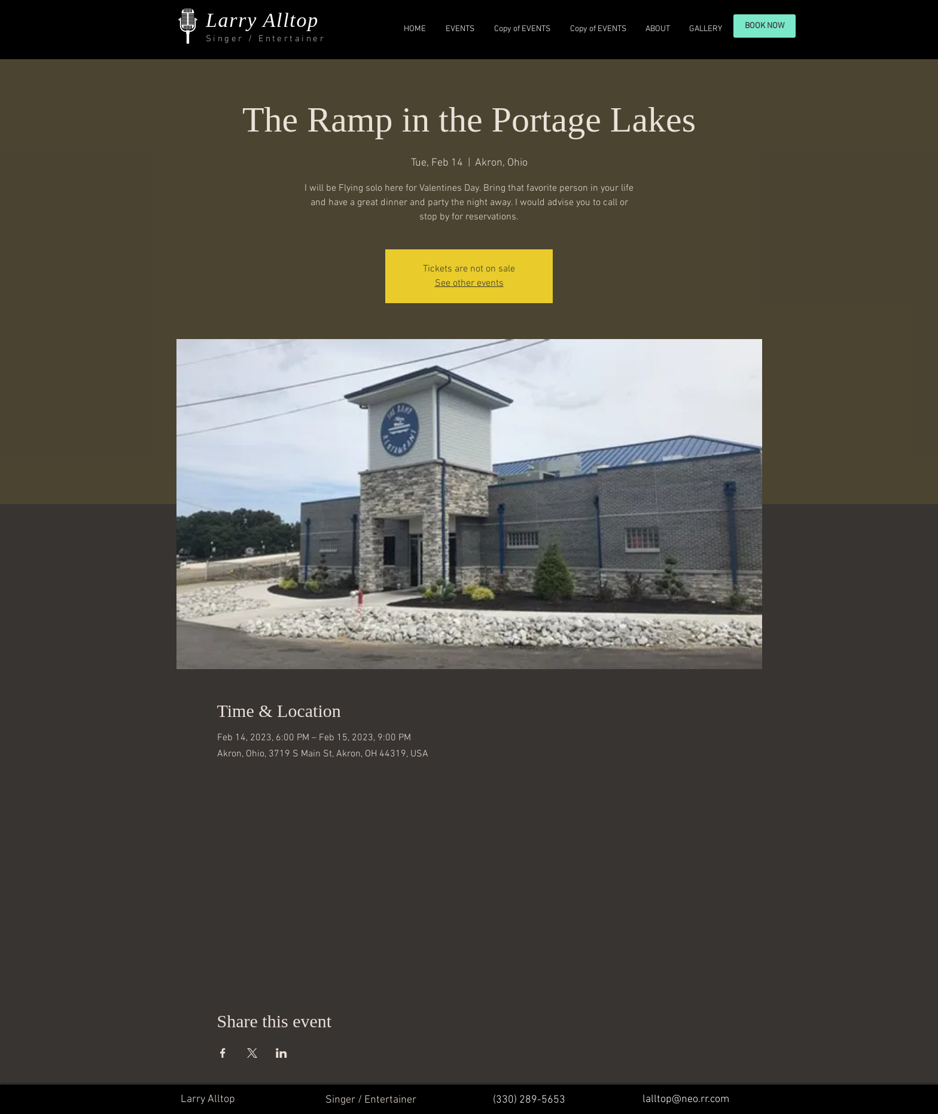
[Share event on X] (252, 1053)
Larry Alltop (262, 20)
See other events (469, 283)
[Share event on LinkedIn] (281, 1053)
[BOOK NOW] (764, 26)
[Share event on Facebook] (223, 1053)
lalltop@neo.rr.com (685, 1099)
